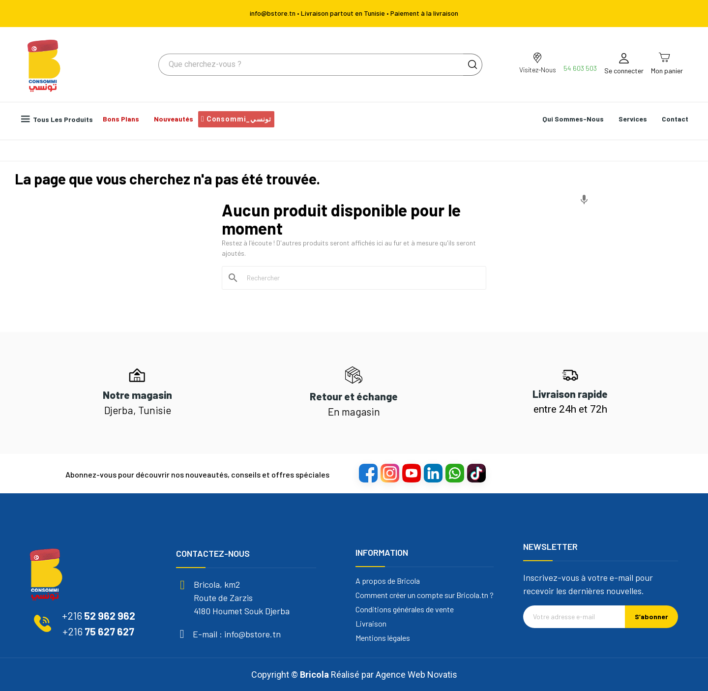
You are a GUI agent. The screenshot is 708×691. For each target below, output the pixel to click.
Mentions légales (382, 638)
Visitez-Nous (537, 69)
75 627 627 (98, 631)
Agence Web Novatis (416, 674)
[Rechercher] (360, 277)
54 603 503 (580, 68)
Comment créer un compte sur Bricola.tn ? (424, 595)
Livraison (370, 624)
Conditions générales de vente (404, 609)
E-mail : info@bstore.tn (237, 634)
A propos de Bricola (387, 581)
